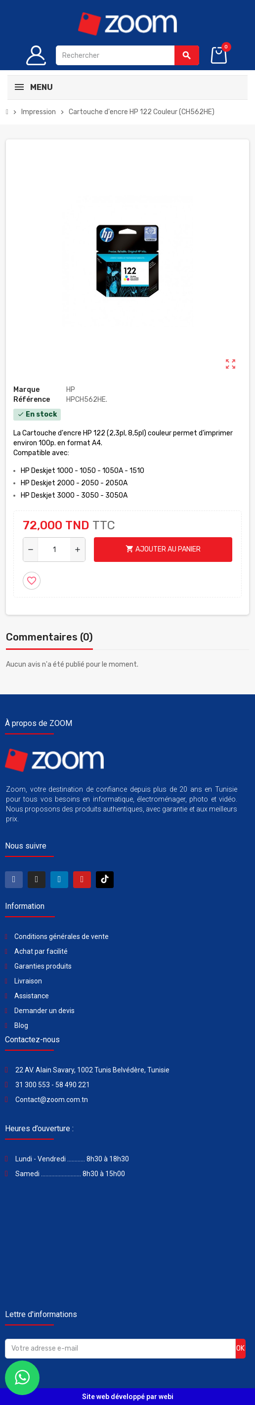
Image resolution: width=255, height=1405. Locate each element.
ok (240, 1348)
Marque (26, 389)
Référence (31, 399)
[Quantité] (54, 549)
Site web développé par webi (127, 1397)
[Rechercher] (127, 55)
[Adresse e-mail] (120, 1349)
